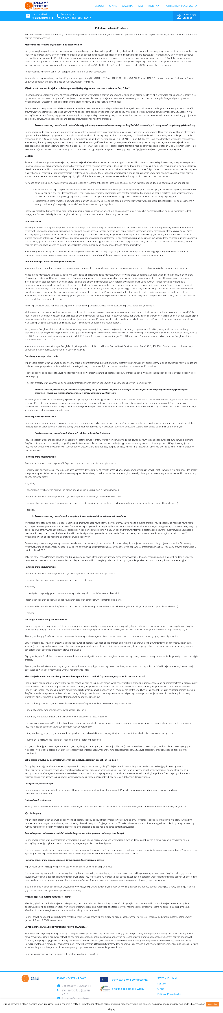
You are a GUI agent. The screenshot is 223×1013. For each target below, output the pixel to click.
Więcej (111, 1009)
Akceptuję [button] (212, 1004)
